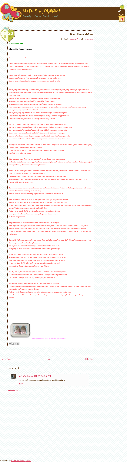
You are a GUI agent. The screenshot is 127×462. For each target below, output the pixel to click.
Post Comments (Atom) (21, 460)
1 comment (88, 39)
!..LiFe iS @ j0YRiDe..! (41, 11)
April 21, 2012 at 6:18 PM (40, 376)
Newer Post (6, 359)
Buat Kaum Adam (81, 34)
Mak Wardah (24, 376)
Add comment (12, 391)
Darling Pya (74, 39)
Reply (20, 384)
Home (47, 359)
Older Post (89, 359)
